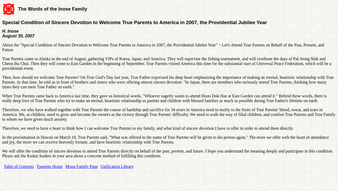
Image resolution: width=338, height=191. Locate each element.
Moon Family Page (81, 166)
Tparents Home (50, 166)
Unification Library (117, 166)
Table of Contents (19, 166)
